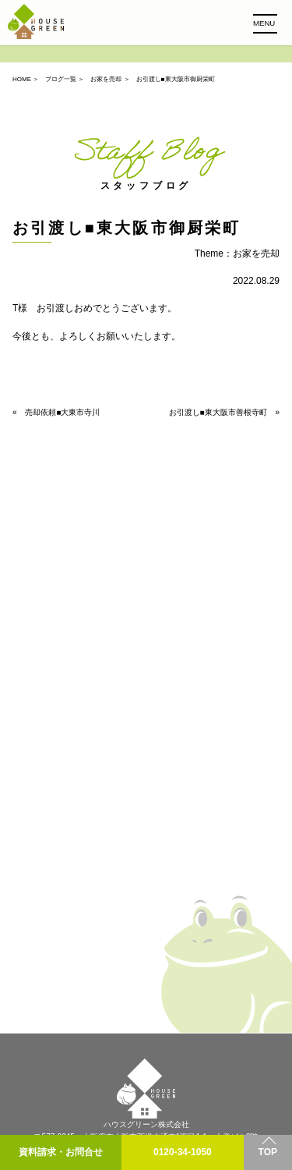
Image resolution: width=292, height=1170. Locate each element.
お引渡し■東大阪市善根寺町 (218, 412)
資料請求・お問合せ (61, 1152)
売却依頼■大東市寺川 (62, 412)
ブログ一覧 (60, 79)
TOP (268, 1152)
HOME (21, 79)
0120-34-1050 (182, 1152)
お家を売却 (105, 79)
